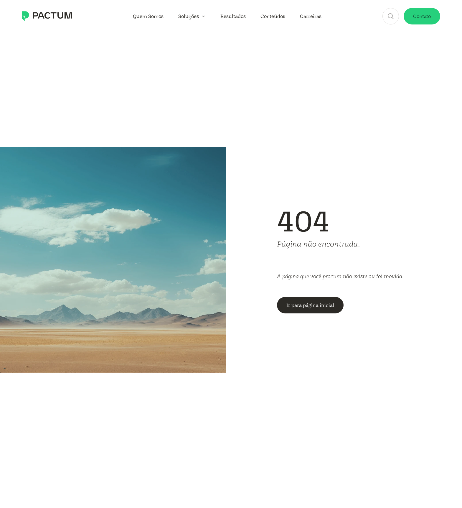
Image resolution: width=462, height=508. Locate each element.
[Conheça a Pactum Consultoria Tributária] (47, 16)
